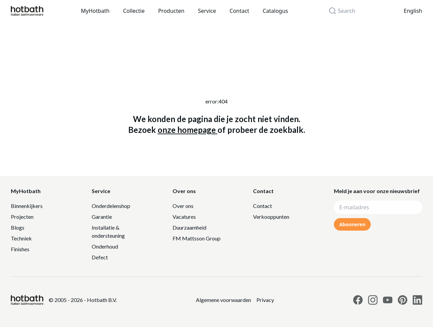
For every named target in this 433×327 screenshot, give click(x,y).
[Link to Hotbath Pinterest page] (402, 300)
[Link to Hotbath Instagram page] (373, 300)
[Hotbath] (27, 300)
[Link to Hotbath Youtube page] (387, 300)
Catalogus (275, 11)
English (413, 11)
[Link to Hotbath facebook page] (358, 300)
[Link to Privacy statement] (223, 300)
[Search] (346, 11)
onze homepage (188, 130)
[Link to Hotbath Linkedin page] (417, 300)
